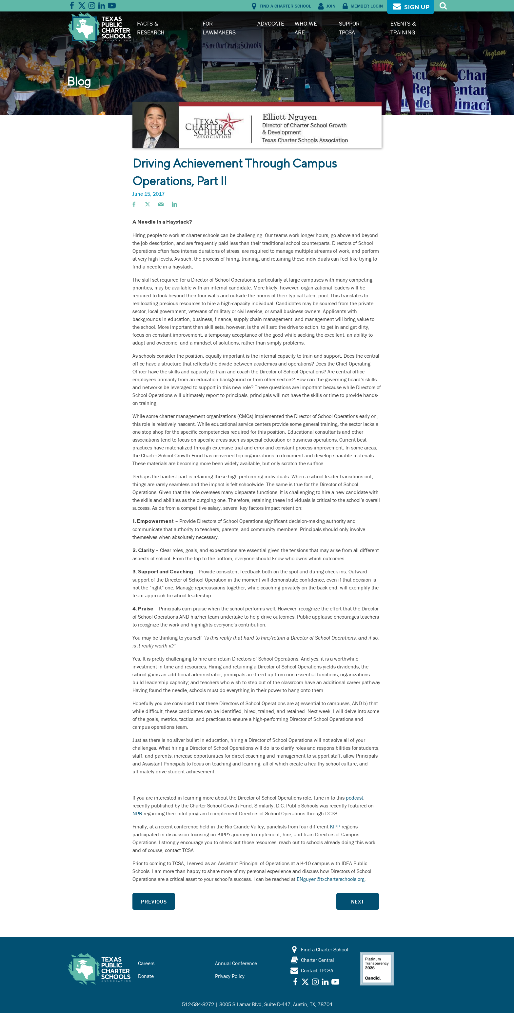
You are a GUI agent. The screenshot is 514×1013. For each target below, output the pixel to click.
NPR (137, 813)
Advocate (270, 23)
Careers (146, 963)
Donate (146, 976)
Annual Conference (236, 963)
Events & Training (403, 28)
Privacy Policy (230, 976)
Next (357, 901)
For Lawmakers (219, 28)
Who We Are (306, 28)
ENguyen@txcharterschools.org (331, 879)
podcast (354, 797)
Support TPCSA (351, 28)
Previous (154, 901)
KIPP (335, 826)
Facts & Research (151, 28)
